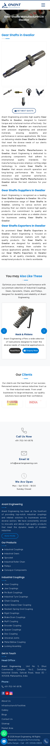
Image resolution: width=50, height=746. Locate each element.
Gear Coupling (10, 584)
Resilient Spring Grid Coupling (17, 609)
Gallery (5, 710)
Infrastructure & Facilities (14, 705)
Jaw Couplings (10, 588)
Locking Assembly (11, 646)
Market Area (7, 728)
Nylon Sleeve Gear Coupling (16, 605)
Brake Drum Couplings (13, 617)
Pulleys (6, 566)
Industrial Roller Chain (13, 562)
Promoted (32, 740)
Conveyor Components (14, 570)
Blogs (4, 714)
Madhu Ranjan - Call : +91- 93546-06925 (24, 743)
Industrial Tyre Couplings (15, 596)
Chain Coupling (10, 601)
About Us (6, 701)
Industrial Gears (10, 553)
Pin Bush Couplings (12, 592)
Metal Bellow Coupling (13, 642)
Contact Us (7, 719)
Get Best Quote (24, 111)
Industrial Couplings (12, 549)
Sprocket (7, 558)
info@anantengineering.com (24, 463)
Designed (21, 740)
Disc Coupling (9, 634)
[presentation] (4, 331)
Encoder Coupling (11, 625)
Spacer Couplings (11, 629)
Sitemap (6, 723)
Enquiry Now (31, 350)
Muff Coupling (10, 621)
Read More (15, 350)
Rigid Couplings (10, 613)
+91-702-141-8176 (24, 440)
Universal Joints (10, 638)
